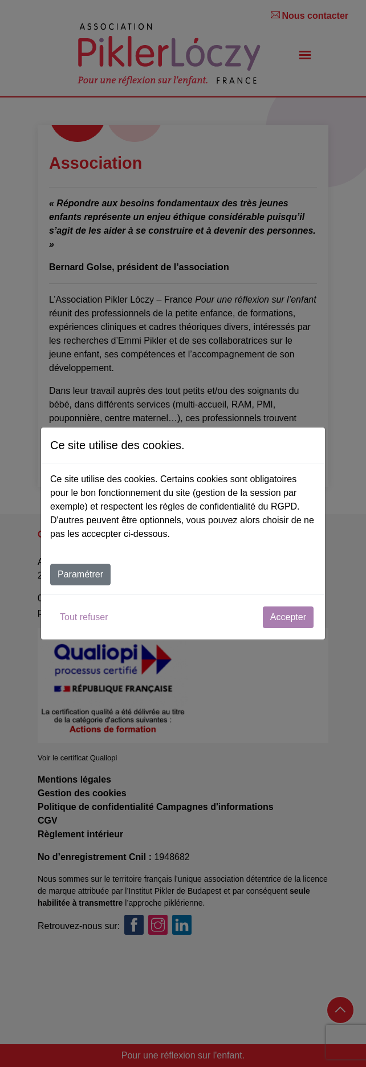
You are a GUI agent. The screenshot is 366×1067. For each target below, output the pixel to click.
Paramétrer (80, 574)
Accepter (288, 617)
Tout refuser (84, 617)
